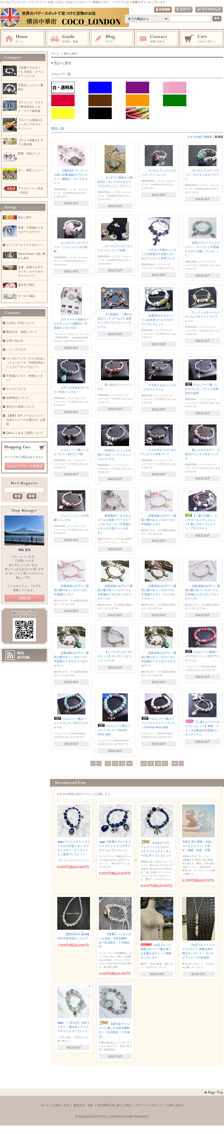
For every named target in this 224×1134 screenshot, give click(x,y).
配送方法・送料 (83, 1105)
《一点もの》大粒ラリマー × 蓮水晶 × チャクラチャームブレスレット (73, 1027)
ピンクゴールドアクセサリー (24, 245)
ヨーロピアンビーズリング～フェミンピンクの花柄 (71, 247)
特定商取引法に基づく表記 (114, 1105)
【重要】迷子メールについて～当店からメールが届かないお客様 (26, 420)
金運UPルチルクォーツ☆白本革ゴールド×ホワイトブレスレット (158, 320)
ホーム (23, 38)
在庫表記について (17, 397)
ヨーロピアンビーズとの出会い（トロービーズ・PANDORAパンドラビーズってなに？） (26, 363)
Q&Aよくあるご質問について (24, 433)
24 (174, 763)
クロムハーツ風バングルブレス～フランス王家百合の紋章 (202, 389)
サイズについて (16, 389)
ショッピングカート (202, 38)
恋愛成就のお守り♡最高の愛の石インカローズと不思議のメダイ (158, 520)
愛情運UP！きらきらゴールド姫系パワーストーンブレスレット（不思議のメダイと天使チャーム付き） (114, 524)
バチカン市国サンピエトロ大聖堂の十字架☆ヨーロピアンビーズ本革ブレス (158, 254)
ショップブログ (16, 349)
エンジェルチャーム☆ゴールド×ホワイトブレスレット (202, 316)
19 (158, 763)
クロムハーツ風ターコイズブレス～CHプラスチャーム (71, 723)
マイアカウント (209, 10)
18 (150, 763)
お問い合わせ (157, 38)
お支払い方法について (20, 323)
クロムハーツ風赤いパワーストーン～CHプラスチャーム (202, 656)
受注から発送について (20, 406)
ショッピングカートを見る (24, 466)
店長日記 (24, 598)
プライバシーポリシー (149, 1105)
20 (165, 763)
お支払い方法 (61, 1105)
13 (115, 763)
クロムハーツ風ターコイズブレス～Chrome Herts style (114, 730)
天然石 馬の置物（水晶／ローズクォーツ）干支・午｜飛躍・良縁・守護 (198, 846)
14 (122, 763)
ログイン (183, 10)
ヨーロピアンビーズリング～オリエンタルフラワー (202, 175)
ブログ (112, 38)
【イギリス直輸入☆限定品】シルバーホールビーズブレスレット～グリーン (115, 182)
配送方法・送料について (21, 331)
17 (143, 763)
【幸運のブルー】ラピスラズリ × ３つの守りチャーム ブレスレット (115, 846)
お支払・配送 (68, 38)
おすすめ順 (195, 137)
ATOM (23, 657)
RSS (20, 653)
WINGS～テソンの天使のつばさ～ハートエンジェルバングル (114, 455)
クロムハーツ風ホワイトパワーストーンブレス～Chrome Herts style (158, 723)
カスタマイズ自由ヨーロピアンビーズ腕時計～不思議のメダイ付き (71, 323)
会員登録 (163, 10)
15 (129, 763)
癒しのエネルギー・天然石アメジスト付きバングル (202, 454)
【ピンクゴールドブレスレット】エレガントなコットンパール (115, 656)
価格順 (208, 137)
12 (108, 763)
